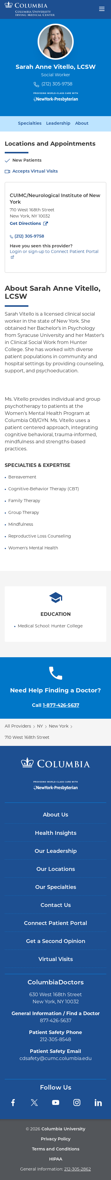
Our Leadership (56, 851)
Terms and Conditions (55, 1149)
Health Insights (55, 833)
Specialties (29, 124)
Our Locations (55, 869)
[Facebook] (13, 1102)
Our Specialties (55, 887)
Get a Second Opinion (55, 941)
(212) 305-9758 (57, 84)
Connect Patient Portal (55, 923)
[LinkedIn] (98, 1102)
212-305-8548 (55, 1040)
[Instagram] (77, 1102)
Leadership (58, 124)
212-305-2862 (77, 1169)
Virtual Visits (55, 959)
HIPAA (55, 1159)
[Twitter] (34, 1102)
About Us (55, 815)
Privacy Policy (55, 1139)
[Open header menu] (101, 8)
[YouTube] (56, 1102)
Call (55, 705)
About (82, 124)
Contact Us (56, 905)
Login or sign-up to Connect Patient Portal (54, 252)
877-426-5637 (55, 1021)
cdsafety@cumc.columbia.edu (56, 1058)
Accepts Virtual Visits (35, 171)
